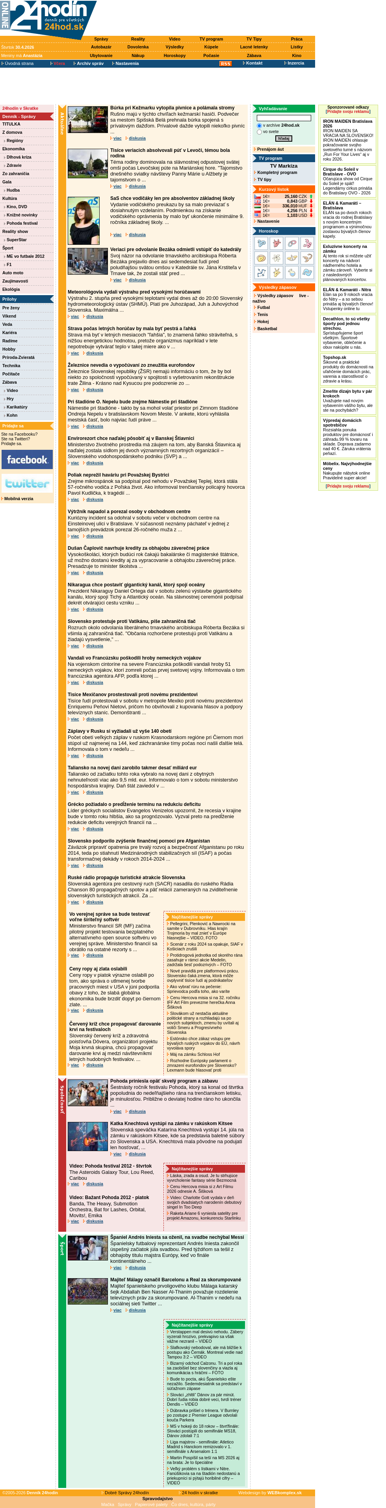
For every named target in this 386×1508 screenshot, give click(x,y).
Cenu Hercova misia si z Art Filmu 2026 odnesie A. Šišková (200, 1189)
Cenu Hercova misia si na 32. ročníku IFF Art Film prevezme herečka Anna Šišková (203, 1002)
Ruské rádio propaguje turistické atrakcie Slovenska (126, 877)
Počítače (11, 373)
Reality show (15, 231)
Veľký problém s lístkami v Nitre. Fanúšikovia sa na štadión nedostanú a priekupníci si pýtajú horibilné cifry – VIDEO (203, 1475)
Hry (9, 398)
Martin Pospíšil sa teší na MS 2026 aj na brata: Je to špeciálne (203, 1460)
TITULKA (11, 124)
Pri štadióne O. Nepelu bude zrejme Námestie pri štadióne (132, 402)
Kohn (10, 415)
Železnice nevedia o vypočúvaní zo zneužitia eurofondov (131, 365)
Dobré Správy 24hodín (125, 1492)
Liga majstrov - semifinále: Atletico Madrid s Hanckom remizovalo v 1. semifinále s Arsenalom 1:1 (200, 1447)
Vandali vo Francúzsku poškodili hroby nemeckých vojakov (134, 658)
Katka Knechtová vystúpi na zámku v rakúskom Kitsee (171, 1123)
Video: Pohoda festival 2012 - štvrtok (110, 1166)
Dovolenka (138, 46)
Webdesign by (270, 1492)
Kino (297, 55)
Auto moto (12, 272)
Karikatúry (16, 407)
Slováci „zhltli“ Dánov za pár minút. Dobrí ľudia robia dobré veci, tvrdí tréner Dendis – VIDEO (204, 1399)
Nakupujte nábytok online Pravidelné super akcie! (347, 470)
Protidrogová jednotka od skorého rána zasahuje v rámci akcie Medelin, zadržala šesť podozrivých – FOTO (205, 960)
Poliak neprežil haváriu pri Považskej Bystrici (118, 475)
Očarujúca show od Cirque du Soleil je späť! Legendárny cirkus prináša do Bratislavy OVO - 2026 (348, 181)
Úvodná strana (17, 63)
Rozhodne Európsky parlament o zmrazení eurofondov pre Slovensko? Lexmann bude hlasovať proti (202, 1065)
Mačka (107, 1504)
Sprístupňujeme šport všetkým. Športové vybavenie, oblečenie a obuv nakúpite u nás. (346, 332)
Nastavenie (266, 221)
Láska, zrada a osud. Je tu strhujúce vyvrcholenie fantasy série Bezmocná (202, 1178)
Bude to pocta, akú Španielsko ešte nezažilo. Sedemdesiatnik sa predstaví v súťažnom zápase (204, 1384)
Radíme (10, 340)
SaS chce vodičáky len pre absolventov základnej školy (172, 198)
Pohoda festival (21, 223)
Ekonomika (13, 148)
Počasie (211, 55)
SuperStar (15, 239)
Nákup (138, 55)
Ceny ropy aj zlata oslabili (98, 969)
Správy (101, 39)
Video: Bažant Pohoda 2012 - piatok (109, 1197)
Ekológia (11, 289)
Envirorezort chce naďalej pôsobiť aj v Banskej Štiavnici (131, 438)
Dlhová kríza (18, 157)
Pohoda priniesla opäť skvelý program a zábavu (164, 1081)
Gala (6, 181)
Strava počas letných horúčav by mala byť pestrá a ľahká (132, 328)
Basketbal (265, 328)
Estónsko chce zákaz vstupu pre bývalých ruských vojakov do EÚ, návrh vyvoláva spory (203, 1043)
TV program (211, 39)
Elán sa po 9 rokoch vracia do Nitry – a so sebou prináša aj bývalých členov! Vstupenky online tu (348, 299)
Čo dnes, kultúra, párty (193, 1504)
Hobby (8, 349)
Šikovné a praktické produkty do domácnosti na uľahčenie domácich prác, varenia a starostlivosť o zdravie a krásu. (348, 369)
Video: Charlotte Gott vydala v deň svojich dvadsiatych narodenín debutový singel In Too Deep (204, 1202)
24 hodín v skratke (198, 1492)
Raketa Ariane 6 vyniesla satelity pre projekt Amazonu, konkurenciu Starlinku (204, 1215)
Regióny (13, 140)
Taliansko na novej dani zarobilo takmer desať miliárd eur (132, 768)
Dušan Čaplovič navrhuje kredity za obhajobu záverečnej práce (138, 548)
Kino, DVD (15, 206)
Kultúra (9, 198)
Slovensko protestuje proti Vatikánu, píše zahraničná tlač (132, 621)
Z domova (12, 132)
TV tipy (262, 179)
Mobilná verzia (17, 498)
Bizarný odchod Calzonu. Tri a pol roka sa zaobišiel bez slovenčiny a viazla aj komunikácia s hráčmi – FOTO (204, 1368)
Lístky (297, 46)
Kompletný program (275, 172)
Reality (138, 39)
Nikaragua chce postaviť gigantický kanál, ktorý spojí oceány (136, 585)
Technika (11, 365)
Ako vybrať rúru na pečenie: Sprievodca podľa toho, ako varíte (199, 989)
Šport (7, 248)
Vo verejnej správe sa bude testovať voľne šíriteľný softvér (109, 916)
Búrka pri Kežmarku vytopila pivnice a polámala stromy (172, 108)
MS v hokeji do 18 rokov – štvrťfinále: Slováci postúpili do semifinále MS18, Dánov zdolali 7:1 (203, 1431)
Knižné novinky (20, 215)
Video (174, 39)
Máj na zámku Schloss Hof (194, 1054)
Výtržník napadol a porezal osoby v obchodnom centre (129, 511)
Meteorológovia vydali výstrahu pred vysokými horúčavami (134, 292)
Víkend (9, 316)
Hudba (12, 190)
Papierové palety (151, 1504)
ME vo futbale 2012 (24, 256)
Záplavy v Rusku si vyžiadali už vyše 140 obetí (119, 731)
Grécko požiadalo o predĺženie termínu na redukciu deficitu (134, 804)
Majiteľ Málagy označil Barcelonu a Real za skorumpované (175, 1280)
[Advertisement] (208, 18)
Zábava (254, 55)
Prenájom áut (269, 149)
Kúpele (211, 46)
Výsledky (174, 46)
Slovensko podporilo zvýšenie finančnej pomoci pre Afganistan (139, 841)
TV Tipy (254, 39)
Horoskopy (175, 55)
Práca (296, 39)
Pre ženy (11, 307)
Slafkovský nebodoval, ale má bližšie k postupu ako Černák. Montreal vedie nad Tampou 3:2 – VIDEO (205, 1352)
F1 (7, 264)
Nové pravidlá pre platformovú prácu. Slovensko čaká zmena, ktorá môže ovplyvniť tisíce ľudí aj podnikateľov (203, 975)
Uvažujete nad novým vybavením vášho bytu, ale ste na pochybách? (348, 400)
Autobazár (101, 46)
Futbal (262, 307)
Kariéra (9, 332)
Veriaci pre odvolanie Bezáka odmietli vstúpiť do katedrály (175, 249)
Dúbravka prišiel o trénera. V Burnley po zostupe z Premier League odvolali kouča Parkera (203, 1415)
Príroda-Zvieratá (18, 357)
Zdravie (13, 165)
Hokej (261, 321)
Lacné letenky (254, 46)
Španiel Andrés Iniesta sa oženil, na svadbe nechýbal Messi (177, 1237)
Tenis (261, 314)
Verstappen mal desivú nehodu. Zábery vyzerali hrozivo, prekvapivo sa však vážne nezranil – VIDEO (205, 1336)
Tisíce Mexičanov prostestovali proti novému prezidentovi (133, 694)
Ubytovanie (101, 55)
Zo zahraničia (15, 173)
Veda (7, 324)
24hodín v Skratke (20, 108)
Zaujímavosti (15, 281)
